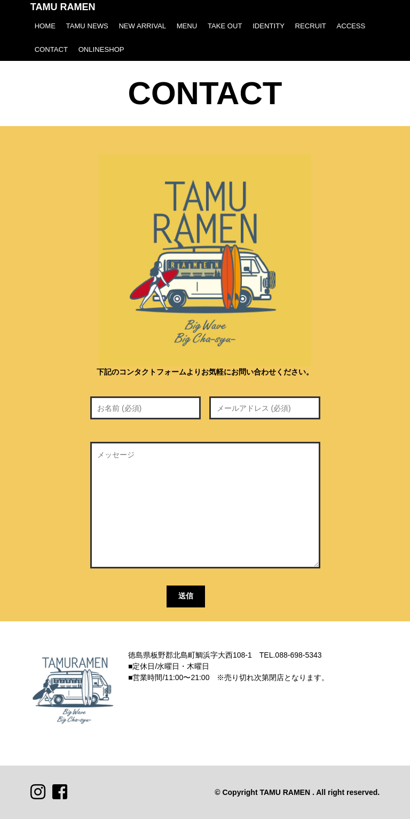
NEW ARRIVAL (142, 26)
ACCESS (350, 26)
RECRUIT (310, 26)
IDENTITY (269, 26)
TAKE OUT (225, 26)
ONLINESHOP (101, 49)
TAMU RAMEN (63, 7)
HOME (45, 26)
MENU (187, 26)
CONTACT (51, 49)
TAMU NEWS (87, 26)
